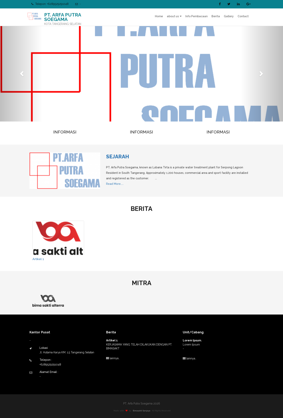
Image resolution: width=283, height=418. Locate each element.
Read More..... (115, 183)
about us (173, 16)
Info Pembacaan (196, 16)
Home (159, 16)
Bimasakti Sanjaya (143, 411)
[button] (21, 73)
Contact (243, 16)
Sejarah (117, 157)
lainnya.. (113, 358)
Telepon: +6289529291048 (50, 3)
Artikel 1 (38, 259)
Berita (215, 16)
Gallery (229, 16)
